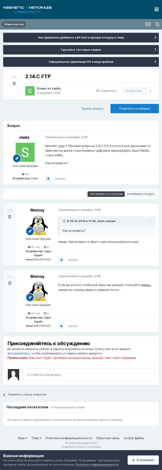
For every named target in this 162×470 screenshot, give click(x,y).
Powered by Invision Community (81, 446)
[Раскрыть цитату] (64, 221)
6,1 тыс (34, 247)
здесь (146, 285)
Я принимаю (143, 460)
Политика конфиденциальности (69, 438)
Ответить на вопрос (134, 108)
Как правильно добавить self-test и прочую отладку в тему (81, 37)
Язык (22, 438)
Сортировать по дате (140, 194)
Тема (36, 438)
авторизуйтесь (18, 353)
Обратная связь (108, 438)
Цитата (60, 178)
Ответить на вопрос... (45, 374)
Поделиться (106, 90)
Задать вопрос (92, 108)
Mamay (37, 210)
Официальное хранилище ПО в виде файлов (81, 61)
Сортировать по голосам (106, 194)
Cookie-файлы (134, 438)
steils (56, 88)
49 (25, 174)
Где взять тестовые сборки (81, 49)
